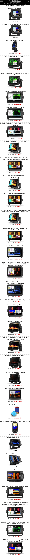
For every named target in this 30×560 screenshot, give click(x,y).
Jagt (18, 4)
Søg (25, 4)
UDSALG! (7, 4)
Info (22, 4)
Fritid (15, 4)
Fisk (11, 4)
